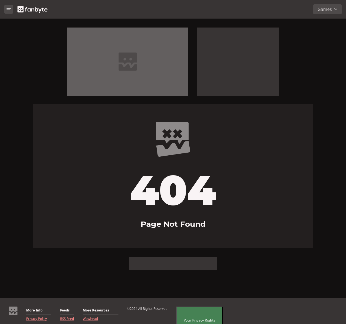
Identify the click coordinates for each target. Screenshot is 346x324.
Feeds (65, 310)
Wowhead (90, 319)
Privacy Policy (36, 319)
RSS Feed (67, 319)
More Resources (96, 310)
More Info (34, 310)
